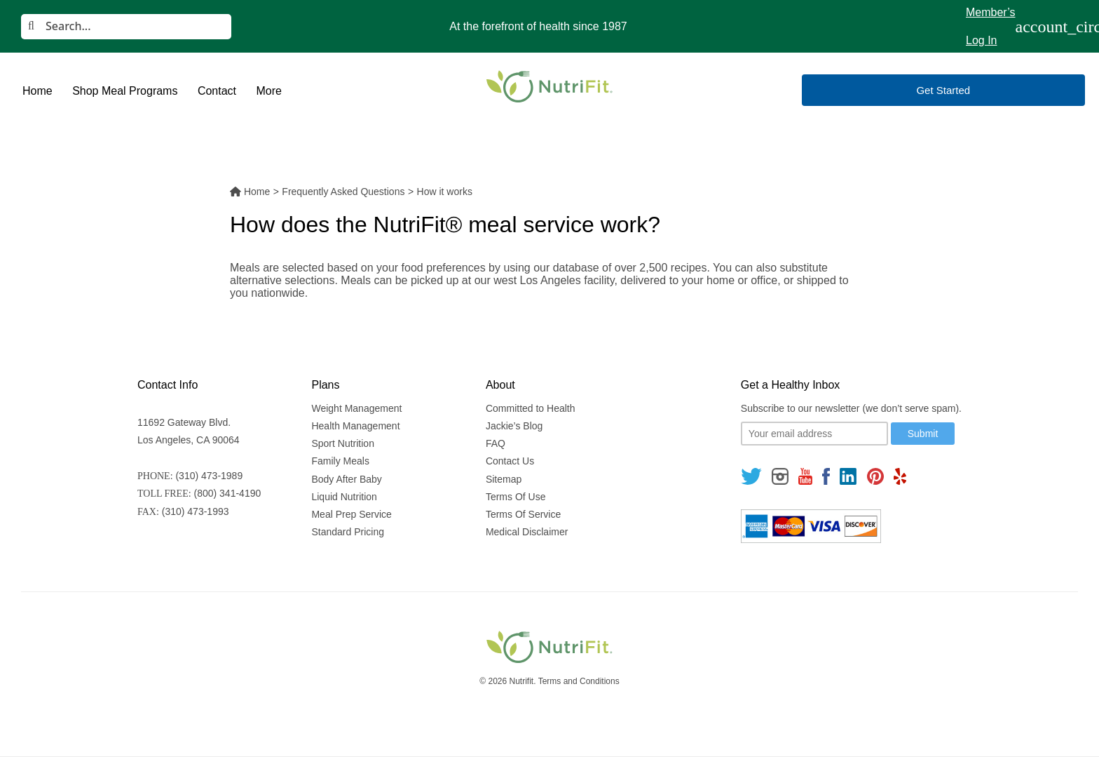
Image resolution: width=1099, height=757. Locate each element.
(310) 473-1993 (195, 511)
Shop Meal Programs (124, 91)
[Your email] (814, 434)
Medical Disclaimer (527, 531)
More (268, 91)
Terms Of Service (523, 514)
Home (37, 91)
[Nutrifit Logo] (549, 86)
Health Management (355, 425)
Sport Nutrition (342, 443)
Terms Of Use (516, 496)
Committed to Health (530, 408)
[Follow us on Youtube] (805, 476)
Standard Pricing (347, 531)
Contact (217, 91)
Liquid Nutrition (343, 496)
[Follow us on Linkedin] (848, 476)
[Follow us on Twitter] (751, 476)
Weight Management (356, 408)
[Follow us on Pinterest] (875, 476)
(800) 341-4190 (227, 493)
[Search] (126, 26)
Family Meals (340, 461)
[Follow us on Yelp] (900, 476)
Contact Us (510, 461)
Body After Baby (346, 479)
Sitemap (503, 479)
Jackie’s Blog (514, 425)
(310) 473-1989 (209, 475)
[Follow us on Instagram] (780, 476)
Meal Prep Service (351, 514)
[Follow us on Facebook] (826, 476)
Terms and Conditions (579, 681)
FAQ (495, 443)
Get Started (943, 90)
